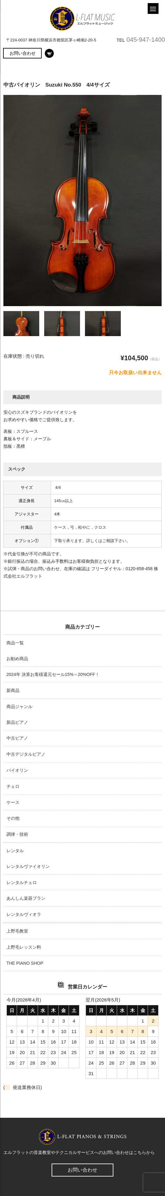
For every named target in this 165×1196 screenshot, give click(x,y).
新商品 (12, 690)
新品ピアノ (17, 722)
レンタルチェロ (21, 882)
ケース (12, 802)
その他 (12, 818)
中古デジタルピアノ (25, 754)
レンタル (15, 850)
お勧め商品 (17, 658)
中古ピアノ (17, 738)
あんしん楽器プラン (25, 898)
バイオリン (17, 770)
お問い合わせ (23, 53)
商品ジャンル (19, 706)
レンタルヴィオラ (23, 914)
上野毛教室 (17, 931)
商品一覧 (15, 642)
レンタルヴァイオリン (28, 866)
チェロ (12, 786)
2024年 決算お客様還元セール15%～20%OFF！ (52, 674)
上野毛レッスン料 (23, 947)
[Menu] (153, 8)
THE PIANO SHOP (24, 963)
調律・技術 (17, 834)
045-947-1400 (145, 39)
